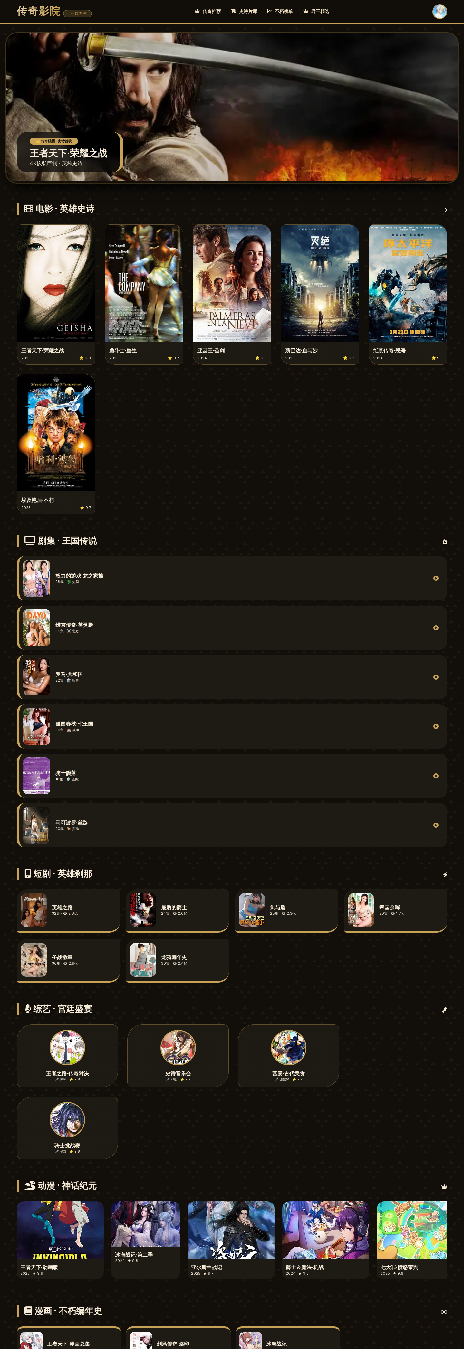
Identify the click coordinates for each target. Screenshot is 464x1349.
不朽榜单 (280, 11)
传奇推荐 (208, 11)
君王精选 (316, 11)
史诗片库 (244, 11)
